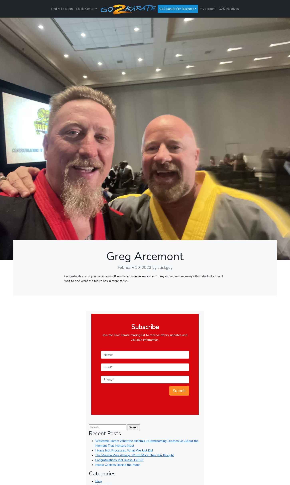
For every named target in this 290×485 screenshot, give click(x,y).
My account (208, 9)
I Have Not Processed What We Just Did (124, 450)
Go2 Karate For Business (176, 9)
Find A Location (62, 9)
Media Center (85, 9)
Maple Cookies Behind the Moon (117, 465)
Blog (98, 481)
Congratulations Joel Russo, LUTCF (119, 460)
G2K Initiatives (229, 9)
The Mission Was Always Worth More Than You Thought (134, 455)
